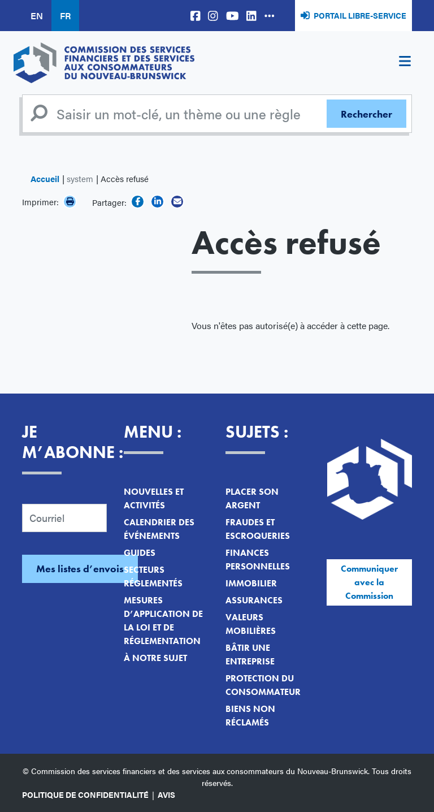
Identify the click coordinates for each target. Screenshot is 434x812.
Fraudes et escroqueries (257, 529)
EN (37, 15)
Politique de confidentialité (85, 794)
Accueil (45, 178)
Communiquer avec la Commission (369, 582)
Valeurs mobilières (250, 624)
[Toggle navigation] (404, 62)
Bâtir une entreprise (250, 654)
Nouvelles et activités (154, 498)
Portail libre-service (360, 15)
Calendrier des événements (159, 529)
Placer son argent (252, 498)
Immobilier (251, 583)
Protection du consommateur (263, 685)
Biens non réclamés (250, 715)
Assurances (254, 600)
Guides (139, 553)
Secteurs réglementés (153, 576)
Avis (166, 794)
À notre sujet (155, 658)
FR (65, 15)
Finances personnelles (257, 559)
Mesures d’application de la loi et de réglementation (163, 620)
